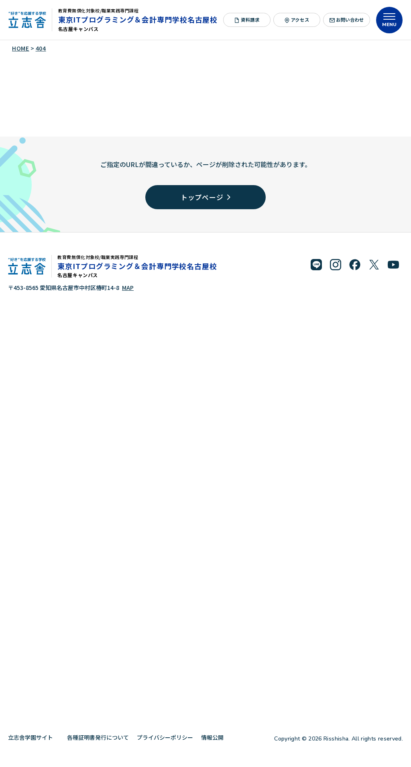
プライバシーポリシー (165, 737)
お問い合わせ (347, 19)
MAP (128, 288)
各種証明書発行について (98, 737)
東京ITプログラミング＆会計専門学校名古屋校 (138, 19)
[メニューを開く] (389, 20)
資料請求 (247, 19)
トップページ (206, 197)
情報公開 (215, 737)
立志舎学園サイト (33, 737)
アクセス (297, 19)
